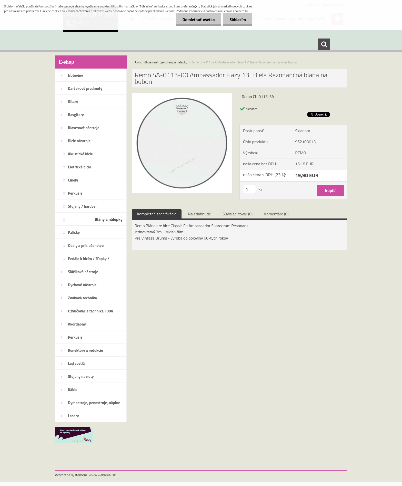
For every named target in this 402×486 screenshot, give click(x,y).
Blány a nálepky (109, 219)
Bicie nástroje (79, 141)
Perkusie (75, 193)
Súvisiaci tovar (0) (238, 214)
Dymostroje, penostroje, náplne (94, 403)
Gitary (73, 101)
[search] (324, 44)
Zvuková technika (82, 298)
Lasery (73, 416)
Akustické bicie (80, 154)
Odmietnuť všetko (198, 19)
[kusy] (249, 189)
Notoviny (75, 75)
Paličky (74, 232)
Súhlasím (237, 19)
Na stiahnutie (199, 214)
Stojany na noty (81, 376)
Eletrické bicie (79, 167)
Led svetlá (76, 363)
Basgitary (76, 115)
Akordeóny (77, 324)
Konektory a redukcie (85, 350)
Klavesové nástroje (83, 128)
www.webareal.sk (102, 475)
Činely (73, 180)
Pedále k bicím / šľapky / (88, 259)
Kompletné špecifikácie (156, 214)
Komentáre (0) (276, 214)
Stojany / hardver (82, 206)
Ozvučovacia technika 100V (90, 311)
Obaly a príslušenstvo (86, 246)
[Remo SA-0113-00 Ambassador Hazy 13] (182, 95)
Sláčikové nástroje (83, 272)
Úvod (138, 62)
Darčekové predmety (85, 88)
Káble (72, 390)
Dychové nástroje (82, 285)
